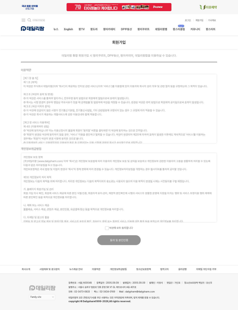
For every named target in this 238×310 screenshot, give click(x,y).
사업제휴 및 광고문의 (50, 269)
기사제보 (212, 20)
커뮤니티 (195, 29)
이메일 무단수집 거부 (206, 269)
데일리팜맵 (161, 29)
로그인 (188, 20)
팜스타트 (210, 29)
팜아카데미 (109, 29)
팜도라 (94, 29)
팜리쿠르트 (143, 29)
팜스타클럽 (179, 29)
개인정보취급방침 (118, 269)
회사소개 (26, 269)
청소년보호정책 (143, 269)
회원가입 (199, 20)
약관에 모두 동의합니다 (119, 228)
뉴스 (56, 29)
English (68, 29)
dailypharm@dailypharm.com (140, 291)
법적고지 (164, 269)
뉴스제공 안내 (75, 269)
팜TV (82, 29)
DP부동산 (126, 29)
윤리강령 (182, 269)
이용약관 (96, 269)
